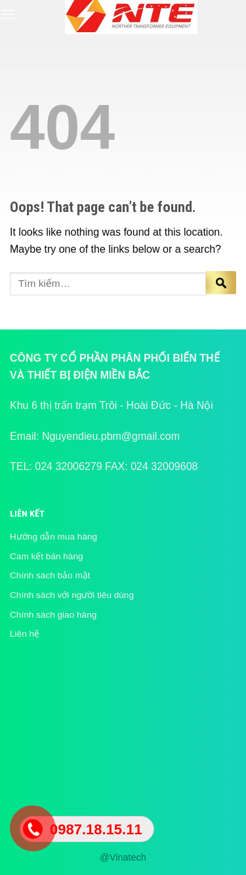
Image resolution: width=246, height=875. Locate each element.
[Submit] (221, 284)
